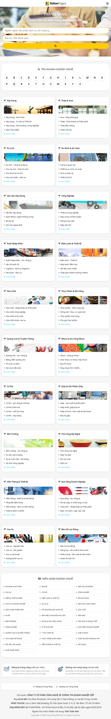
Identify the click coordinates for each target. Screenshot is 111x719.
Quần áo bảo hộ (67, 558)
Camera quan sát (67, 165)
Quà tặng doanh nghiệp (73, 481)
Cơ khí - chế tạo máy (15, 411)
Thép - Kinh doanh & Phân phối (74, 121)
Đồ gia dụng (83, 598)
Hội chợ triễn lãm (13, 368)
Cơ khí (10, 386)
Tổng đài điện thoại (14, 502)
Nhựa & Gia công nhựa (72, 338)
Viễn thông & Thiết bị (17, 481)
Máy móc (82, 615)
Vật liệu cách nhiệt (68, 268)
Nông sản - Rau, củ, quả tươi (72, 312)
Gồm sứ (63, 463)
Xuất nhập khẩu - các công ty (18, 260)
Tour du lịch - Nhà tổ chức (17, 169)
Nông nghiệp (11, 627)
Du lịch (10, 148)
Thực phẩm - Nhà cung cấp (72, 308)
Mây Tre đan (65, 455)
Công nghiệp (67, 195)
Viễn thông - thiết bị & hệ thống (20, 498)
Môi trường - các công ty (16, 451)
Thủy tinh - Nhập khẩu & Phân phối (75, 506)
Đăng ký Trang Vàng (44, 686)
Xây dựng (11, 100)
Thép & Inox (67, 100)
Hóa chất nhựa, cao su (16, 320)
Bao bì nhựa (65, 363)
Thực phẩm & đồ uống (72, 291)
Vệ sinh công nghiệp (15, 463)
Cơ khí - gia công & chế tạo (17, 403)
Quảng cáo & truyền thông (20, 338)
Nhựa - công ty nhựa (69, 355)
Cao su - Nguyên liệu (15, 546)
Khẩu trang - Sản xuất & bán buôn (75, 554)
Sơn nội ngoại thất (14, 225)
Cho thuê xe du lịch (14, 173)
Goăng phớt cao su (14, 558)
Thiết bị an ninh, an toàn (71, 169)
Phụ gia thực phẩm (68, 320)
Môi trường (12, 434)
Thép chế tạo (66, 129)
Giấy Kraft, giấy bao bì (70, 407)
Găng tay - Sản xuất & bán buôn (74, 550)
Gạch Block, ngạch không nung (20, 216)
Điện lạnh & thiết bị (71, 243)
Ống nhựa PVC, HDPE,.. (70, 368)
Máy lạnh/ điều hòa (68, 264)
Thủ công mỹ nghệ (70, 434)
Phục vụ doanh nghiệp (15, 604)
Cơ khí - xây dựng (13, 415)
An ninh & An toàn (70, 148)
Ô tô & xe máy (47, 627)
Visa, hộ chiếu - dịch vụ (16, 177)
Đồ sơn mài (65, 459)
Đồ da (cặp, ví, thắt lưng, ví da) (73, 502)
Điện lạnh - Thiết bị (68, 260)
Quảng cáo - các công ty (16, 355)
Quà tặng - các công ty (70, 498)
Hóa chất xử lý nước (15, 316)
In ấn (7, 615)
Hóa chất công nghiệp (15, 312)
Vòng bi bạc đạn (67, 221)
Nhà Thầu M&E (12, 129)
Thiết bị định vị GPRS (15, 510)
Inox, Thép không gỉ (69, 117)
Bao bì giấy (65, 415)
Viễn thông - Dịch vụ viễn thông (20, 506)
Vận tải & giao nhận (86, 604)
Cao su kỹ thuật (13, 554)
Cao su (10, 529)
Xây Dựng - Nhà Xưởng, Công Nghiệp (22, 125)
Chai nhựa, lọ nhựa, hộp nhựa (73, 359)
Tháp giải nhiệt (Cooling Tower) (74, 272)
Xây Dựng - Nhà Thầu (15, 117)
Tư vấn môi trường (14, 455)
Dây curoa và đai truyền (70, 216)
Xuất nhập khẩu (15, 243)
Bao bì (44, 586)
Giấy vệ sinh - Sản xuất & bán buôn (75, 411)
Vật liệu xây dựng (16, 195)
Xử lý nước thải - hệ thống (17, 459)
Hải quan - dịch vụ (14, 272)
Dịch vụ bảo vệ (66, 173)
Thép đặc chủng (67, 125)
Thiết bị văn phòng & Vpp (89, 638)
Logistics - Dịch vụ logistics (17, 268)
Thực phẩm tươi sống (69, 316)
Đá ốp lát (10, 221)
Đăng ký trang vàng (28, 667)
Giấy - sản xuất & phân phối (72, 403)
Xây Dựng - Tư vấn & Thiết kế (18, 121)
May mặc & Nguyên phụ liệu (54, 615)
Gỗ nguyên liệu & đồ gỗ (52, 610)
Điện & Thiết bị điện (13, 598)
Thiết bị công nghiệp (69, 212)
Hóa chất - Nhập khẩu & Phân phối (21, 308)
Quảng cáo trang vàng (82, 667)
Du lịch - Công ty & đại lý (16, 165)
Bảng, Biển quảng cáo (15, 359)
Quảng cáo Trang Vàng (68, 686)
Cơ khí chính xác (13, 407)
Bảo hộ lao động (69, 529)
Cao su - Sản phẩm (14, 550)
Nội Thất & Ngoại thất (87, 621)
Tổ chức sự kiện (13, 363)
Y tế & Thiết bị (48, 633)
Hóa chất (11, 291)
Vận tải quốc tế (12, 264)
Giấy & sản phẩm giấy (72, 386)
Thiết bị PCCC (66, 177)
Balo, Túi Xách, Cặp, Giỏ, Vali (72, 510)
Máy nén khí (65, 225)
